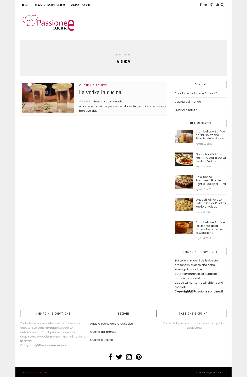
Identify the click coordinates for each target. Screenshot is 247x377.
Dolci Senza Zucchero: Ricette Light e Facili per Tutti (211, 180)
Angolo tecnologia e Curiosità (196, 93)
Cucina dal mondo (188, 102)
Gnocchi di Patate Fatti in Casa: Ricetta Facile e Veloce (211, 157)
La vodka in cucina (100, 92)
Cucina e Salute (81, 5)
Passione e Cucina (36, 372)
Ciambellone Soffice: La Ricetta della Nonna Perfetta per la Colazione (211, 228)
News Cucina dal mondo (50, 5)
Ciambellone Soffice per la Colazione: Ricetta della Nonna (210, 135)
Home (25, 5)
